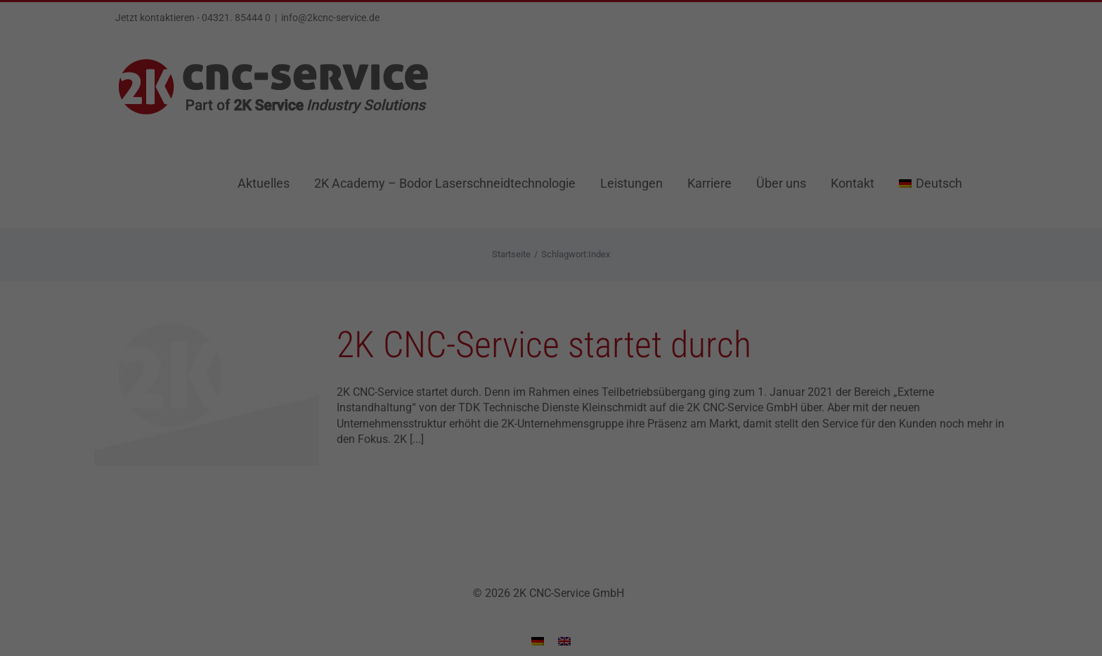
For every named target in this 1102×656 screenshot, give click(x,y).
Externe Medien (661, 345)
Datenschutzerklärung (461, 298)
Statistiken (534, 345)
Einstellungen (397, 313)
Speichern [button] (551, 437)
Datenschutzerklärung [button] (557, 508)
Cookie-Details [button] (484, 508)
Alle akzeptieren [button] (551, 395)
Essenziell (419, 345)
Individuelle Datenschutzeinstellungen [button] (551, 478)
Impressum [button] (624, 508)
